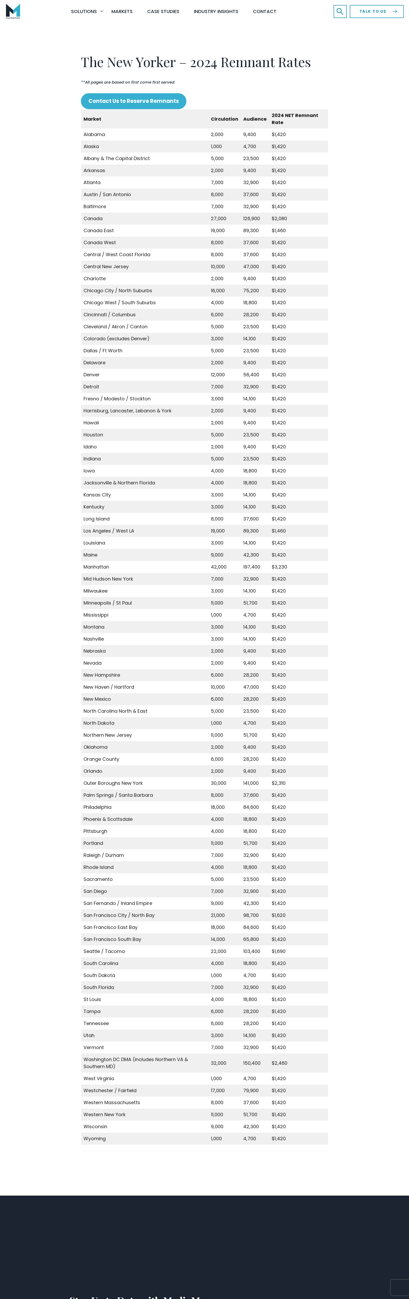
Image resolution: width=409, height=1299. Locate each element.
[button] (340, 11)
